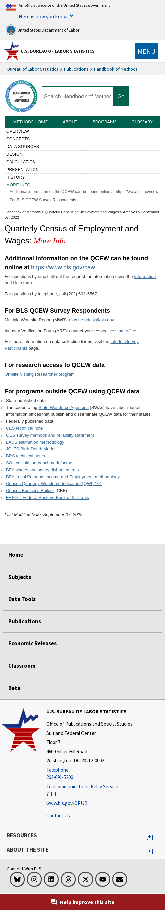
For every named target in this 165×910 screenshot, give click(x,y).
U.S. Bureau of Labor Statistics (58, 51)
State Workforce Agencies (63, 407)
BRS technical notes (25, 455)
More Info (18, 185)
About (70, 122)
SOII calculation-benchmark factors (39, 462)
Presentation (22, 169)
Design (14, 154)
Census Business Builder (30, 490)
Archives (130, 212)
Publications (76, 69)
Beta (14, 688)
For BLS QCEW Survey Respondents (43, 200)
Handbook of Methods (116, 69)
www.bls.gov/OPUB (67, 803)
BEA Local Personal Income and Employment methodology (63, 476)
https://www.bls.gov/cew (63, 267)
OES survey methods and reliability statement (50, 435)
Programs (105, 122)
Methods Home (30, 122)
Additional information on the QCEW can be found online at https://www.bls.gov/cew (84, 191)
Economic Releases (32, 643)
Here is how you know (43, 16)
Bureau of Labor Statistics (32, 69)
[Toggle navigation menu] (146, 51)
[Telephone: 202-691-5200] (89, 773)
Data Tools (22, 599)
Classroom (22, 665)
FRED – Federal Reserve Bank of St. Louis (47, 497)
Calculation (21, 162)
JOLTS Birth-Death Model (30, 448)
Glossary (142, 122)
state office (125, 330)
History (15, 177)
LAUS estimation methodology (35, 442)
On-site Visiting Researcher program (40, 374)
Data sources (22, 146)
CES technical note (24, 428)
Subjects (19, 577)
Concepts (18, 139)
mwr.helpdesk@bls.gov (91, 319)
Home (15, 554)
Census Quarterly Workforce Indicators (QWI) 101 (54, 483)
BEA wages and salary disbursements (42, 469)
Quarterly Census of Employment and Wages (82, 212)
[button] (149, 837)
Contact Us (58, 815)
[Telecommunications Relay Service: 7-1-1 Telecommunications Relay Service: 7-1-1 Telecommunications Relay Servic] (89, 790)
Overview (17, 131)
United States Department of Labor (42, 29)
